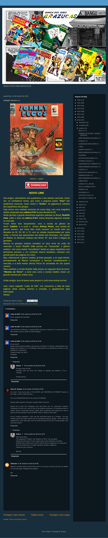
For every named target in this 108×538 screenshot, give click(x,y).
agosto (81, 204)
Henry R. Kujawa (16, 389)
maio (80, 213)
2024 (79, 105)
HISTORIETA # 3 (83, 192)
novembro (82, 125)
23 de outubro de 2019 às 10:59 (31, 341)
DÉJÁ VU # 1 (82, 131)
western (35, 304)
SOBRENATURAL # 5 (85, 175)
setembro (82, 202)
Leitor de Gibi (15, 314)
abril (80, 216)
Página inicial (37, 515)
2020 (79, 117)
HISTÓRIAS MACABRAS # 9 (87, 158)
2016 (79, 234)
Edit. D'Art (15, 304)
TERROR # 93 (83, 189)
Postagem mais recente (14, 515)
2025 (79, 103)
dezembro (82, 122)
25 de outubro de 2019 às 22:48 (34, 365)
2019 (79, 120)
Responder (14, 320)
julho (80, 207)
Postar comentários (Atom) (18, 519)
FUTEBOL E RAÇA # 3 (85, 161)
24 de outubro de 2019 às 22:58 (33, 389)
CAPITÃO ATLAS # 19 (85, 195)
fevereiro (82, 222)
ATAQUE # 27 (82, 141)
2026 (79, 100)
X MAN (80, 147)
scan (30, 304)
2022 (79, 111)
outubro (81, 128)
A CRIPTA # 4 (82, 169)
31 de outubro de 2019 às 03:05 (28, 463)
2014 (79, 239)
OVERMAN (82, 155)
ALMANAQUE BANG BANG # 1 (88, 144)
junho (81, 210)
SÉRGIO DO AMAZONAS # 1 (88, 172)
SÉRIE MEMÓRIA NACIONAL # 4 (89, 138)
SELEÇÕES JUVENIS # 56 (87, 198)
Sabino (18, 365)
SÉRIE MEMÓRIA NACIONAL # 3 (89, 152)
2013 (79, 242)
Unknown (13, 463)
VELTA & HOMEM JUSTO (86, 187)
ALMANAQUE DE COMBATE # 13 (89, 164)
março (81, 219)
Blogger (63, 531)
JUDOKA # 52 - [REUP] (86, 184)
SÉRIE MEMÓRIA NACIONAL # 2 (89, 167)
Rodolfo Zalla (23, 304)
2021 (79, 114)
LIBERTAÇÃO (83, 181)
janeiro (81, 224)
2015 (79, 237)
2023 (79, 108)
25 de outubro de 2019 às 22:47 (34, 434)
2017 (79, 231)
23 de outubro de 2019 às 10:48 (31, 326)
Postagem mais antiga (60, 515)
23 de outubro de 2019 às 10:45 (31, 314)
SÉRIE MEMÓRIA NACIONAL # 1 (89, 178)
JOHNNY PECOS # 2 (85, 149)
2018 (79, 228)
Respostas (16, 361)
